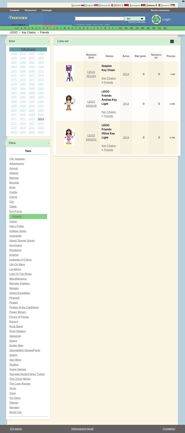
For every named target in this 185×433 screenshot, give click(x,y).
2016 (23, 123)
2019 (14, 127)
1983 (14, 88)
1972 (23, 75)
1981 (32, 84)
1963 (14, 66)
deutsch (168, 5)
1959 (14, 62)
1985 (32, 88)
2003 (14, 110)
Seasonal (15, 336)
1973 (32, 75)
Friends (17, 216)
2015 (14, 123)
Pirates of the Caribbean (24, 307)
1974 (41, 75)
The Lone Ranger (20, 383)
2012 (23, 119)
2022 (41, 127)
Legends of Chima (20, 259)
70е (137, 28)
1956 (23, 58)
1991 (14, 97)
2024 (23, 132)
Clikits (13, 206)
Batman (14, 177)
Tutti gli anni (28, 49)
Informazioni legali (83, 428)
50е (126, 28)
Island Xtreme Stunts (22, 240)
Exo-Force (15, 211)
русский (78, 5)
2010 (41, 114)
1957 (32, 58)
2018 (41, 123)
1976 (23, 79)
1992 (23, 97)
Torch (12, 388)
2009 (32, 114)
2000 (23, 105)
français (106, 5)
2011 (14, 119)
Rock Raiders (17, 331)
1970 (41, 71)
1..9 (16, 28)
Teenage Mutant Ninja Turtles (27, 374)
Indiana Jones (17, 231)
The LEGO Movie (20, 378)
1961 (32, 62)
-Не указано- (17, 158)
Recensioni (30, 10)
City (11, 201)
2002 (41, 105)
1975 (14, 79)
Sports (13, 355)
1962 (41, 62)
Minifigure (50, 19)
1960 (23, 62)
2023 (14, 132)
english (92, 5)
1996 (23, 101)
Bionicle (14, 182)
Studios (13, 364)
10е (159, 28)
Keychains (15, 245)
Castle (13, 192)
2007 (14, 114)
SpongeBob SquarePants (24, 350)
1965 (32, 66)
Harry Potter (16, 226)
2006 (41, 110)
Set (36, 19)
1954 (41, 53)
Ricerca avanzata (136, 22)
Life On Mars (17, 264)
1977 (32, 79)
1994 (41, 97)
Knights (13, 254)
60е (131, 28)
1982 (41, 84)
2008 (23, 114)
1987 (14, 92)
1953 (32, 53)
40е (120, 28)
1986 (41, 88)
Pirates (13, 302)
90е (148, 28)
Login (166, 19)
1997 (32, 101)
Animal (13, 168)
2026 (41, 132)
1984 (23, 88)
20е (165, 28)
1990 (41, 92)
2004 (23, 110)
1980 (23, 84)
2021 (32, 127)
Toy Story (15, 398)
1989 (32, 92)
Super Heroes (17, 369)
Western (14, 407)
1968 (23, 71)
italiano (153, 5)
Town (12, 393)
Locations (15, 269)
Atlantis (13, 173)
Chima (13, 197)
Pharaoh (14, 297)
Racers (13, 321)
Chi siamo (16, 428)
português (138, 5)
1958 (41, 58)
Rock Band (16, 326)
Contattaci (169, 428)
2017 (32, 123)
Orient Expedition (19, 293)
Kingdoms (15, 250)
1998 (41, 101)
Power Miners (17, 312)
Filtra (12, 143)
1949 (14, 53)
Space (13, 340)
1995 (14, 101)
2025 (32, 132)
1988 (23, 92)
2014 (41, 119)
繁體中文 (122, 5)
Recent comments (160, 10)
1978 (41, 79)
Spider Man (16, 345)
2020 (23, 127)
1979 (14, 84)
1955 (14, 58)
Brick (12, 187)
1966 (41, 66)
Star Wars (15, 359)
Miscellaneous (18, 278)
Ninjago (14, 288)
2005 (32, 110)
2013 (32, 119)
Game (13, 221)
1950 (23, 53)
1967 (14, 71)
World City (15, 412)
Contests (14, 10)
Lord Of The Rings (20, 274)
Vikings (13, 402)
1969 (32, 71)
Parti (65, 19)
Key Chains (109, 78)
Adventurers (16, 163)
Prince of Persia (19, 316)
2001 (32, 105)
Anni (12, 41)
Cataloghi (47, 10)
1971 (14, 75)
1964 (23, 66)
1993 (32, 97)
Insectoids (15, 235)
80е (142, 28)
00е (153, 28)
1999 (14, 105)
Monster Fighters (19, 283)
